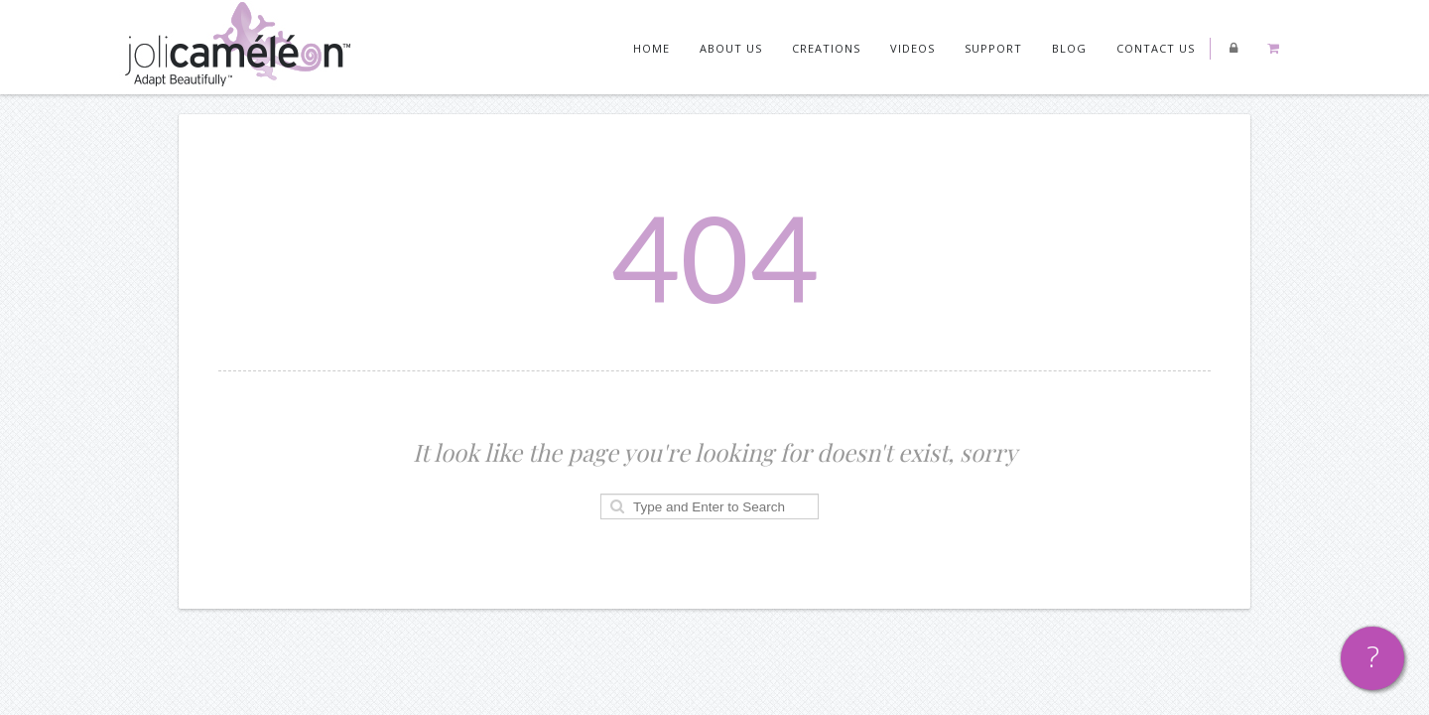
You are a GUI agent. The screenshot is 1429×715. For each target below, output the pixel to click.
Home (651, 48)
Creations (826, 48)
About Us (731, 48)
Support (993, 48)
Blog (1069, 48)
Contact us (1155, 48)
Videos (912, 48)
